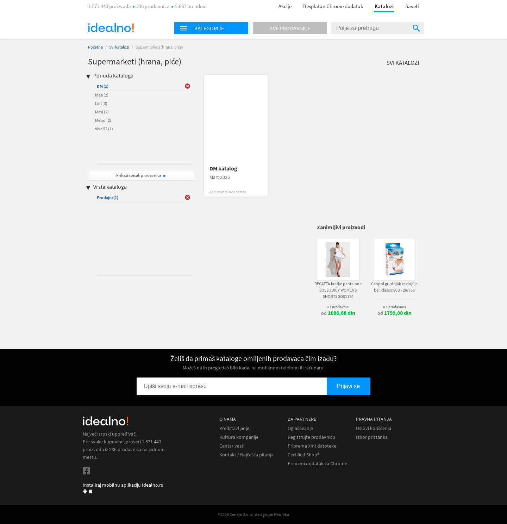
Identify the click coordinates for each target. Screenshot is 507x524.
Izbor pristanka (372, 437)
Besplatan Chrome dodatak (333, 6)
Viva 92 (104, 128)
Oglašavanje (300, 428)
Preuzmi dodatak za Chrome (317, 464)
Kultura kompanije (238, 437)
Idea (101, 95)
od (338, 313)
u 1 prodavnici (338, 306)
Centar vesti (231, 446)
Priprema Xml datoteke (312, 446)
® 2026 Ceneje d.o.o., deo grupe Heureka (253, 514)
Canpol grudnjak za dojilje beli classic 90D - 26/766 (394, 287)
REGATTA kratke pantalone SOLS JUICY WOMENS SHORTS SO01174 (338, 290)
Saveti (412, 6)
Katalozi (384, 6)
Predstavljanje (234, 428)
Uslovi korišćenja (373, 428)
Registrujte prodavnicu (311, 437)
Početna (95, 47)
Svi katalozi (119, 47)
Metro (103, 120)
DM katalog (223, 168)
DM (102, 86)
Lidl (101, 103)
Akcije (285, 6)
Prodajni (107, 197)
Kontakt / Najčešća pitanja (246, 455)
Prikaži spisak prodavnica (138, 175)
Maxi (102, 111)
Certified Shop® (303, 455)
